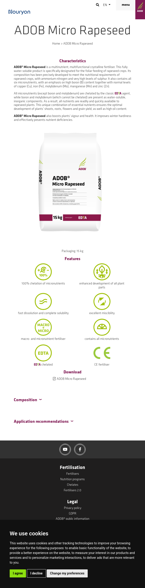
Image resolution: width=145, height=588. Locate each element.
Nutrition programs (72, 479)
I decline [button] (36, 573)
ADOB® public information (72, 519)
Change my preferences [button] (67, 573)
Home (56, 43)
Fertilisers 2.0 (72, 490)
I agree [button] (18, 573)
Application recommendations (41, 422)
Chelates (72, 485)
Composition (25, 400)
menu (126, 5)
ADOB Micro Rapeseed (71, 379)
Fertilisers (72, 474)
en (105, 5)
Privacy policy (72, 508)
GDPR (72, 513)
